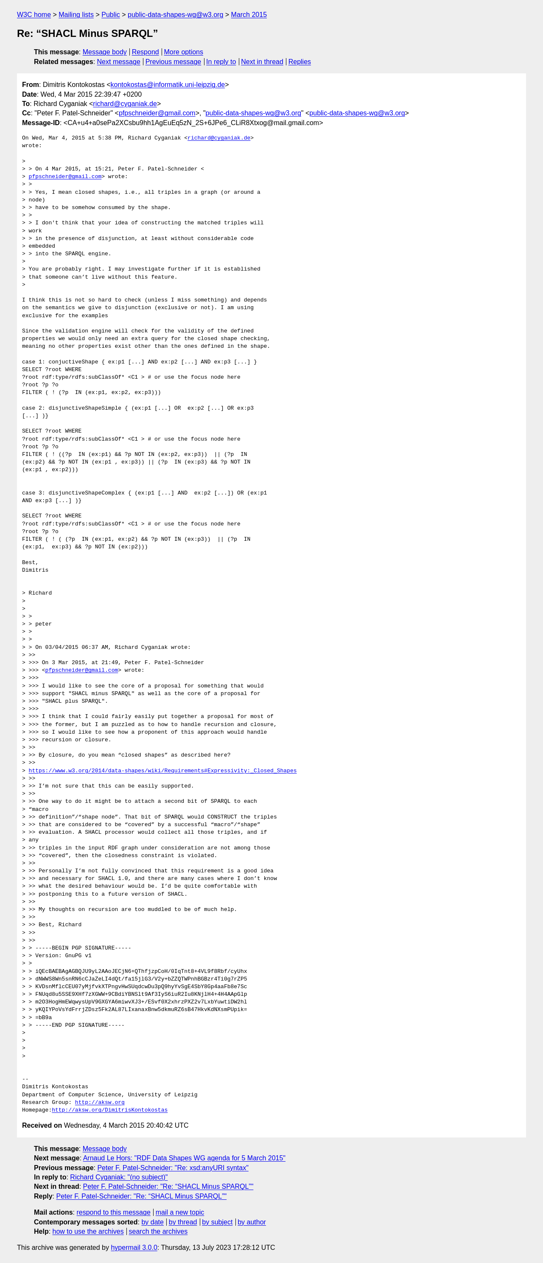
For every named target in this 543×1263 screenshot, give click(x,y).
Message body (105, 52)
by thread (183, 1222)
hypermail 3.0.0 (134, 1247)
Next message (118, 61)
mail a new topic (180, 1212)
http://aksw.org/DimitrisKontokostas (110, 1110)
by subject (217, 1222)
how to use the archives (88, 1231)
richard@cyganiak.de (125, 103)
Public (110, 14)
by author (252, 1222)
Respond (145, 52)
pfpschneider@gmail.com (157, 113)
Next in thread (262, 61)
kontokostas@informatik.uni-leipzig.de (168, 84)
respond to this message (113, 1212)
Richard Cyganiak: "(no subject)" (119, 1177)
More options (184, 52)
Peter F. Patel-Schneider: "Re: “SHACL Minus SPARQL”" (168, 1186)
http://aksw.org (100, 1103)
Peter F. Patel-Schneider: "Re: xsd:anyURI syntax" (172, 1167)
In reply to (221, 61)
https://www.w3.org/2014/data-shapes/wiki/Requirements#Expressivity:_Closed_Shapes (163, 771)
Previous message (174, 61)
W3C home (34, 14)
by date (152, 1222)
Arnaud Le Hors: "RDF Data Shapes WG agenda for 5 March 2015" (184, 1158)
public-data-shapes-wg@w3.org (175, 14)
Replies (299, 61)
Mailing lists (76, 14)
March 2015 (249, 14)
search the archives (158, 1231)
